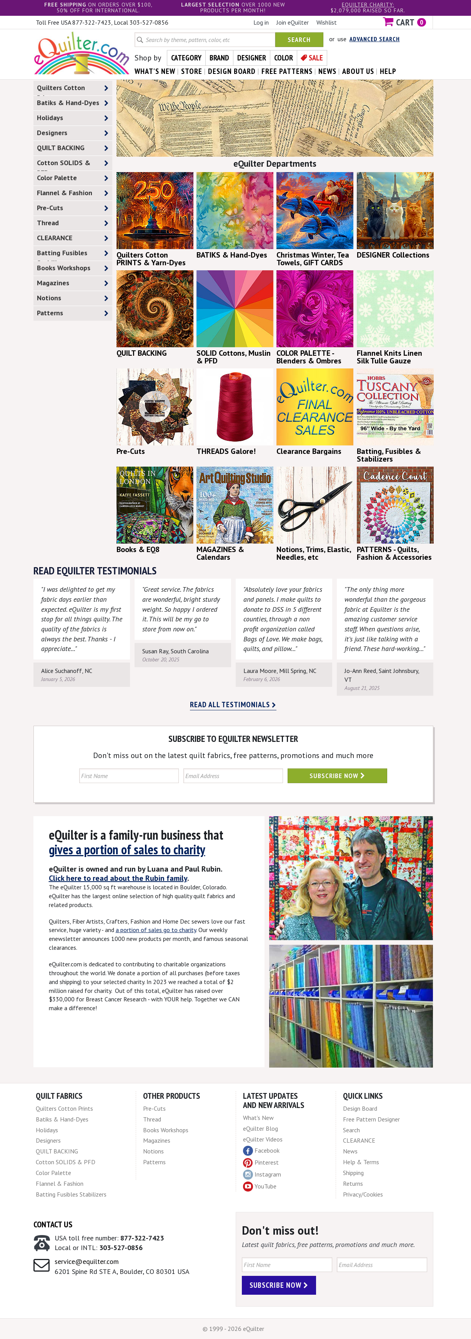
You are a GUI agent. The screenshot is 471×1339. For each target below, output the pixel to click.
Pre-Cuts (72, 208)
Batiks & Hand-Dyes (72, 103)
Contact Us (52, 1224)
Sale (316, 58)
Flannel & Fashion (72, 193)
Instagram (262, 1175)
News (350, 1151)
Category (186, 58)
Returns (353, 1183)
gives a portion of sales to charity (127, 849)
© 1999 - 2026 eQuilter (233, 1328)
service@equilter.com (87, 1261)
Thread (72, 223)
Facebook (261, 1151)
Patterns (72, 313)
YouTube (259, 1187)
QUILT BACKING (72, 148)
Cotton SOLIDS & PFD (72, 164)
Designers (72, 133)
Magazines (72, 283)
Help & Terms (361, 1162)
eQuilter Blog (260, 1128)
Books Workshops (72, 268)
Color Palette (72, 178)
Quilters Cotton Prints (72, 89)
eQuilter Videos (263, 1139)
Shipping (353, 1173)
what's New (155, 71)
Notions (72, 298)
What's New (258, 1117)
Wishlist (326, 22)
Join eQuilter (292, 22)
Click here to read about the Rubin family (118, 878)
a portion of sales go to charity (156, 930)
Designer (251, 58)
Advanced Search (375, 39)
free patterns (287, 71)
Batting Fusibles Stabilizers (72, 254)
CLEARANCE (72, 238)
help (388, 71)
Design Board (360, 1108)
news (327, 71)
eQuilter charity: (368, 4)
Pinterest (261, 1162)
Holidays (72, 118)
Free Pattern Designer (371, 1119)
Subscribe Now (337, 775)
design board (232, 71)
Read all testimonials (233, 705)
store (191, 71)
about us (358, 71)
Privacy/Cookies (363, 1194)
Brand (219, 58)
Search (299, 39)
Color (283, 58)
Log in (261, 22)
